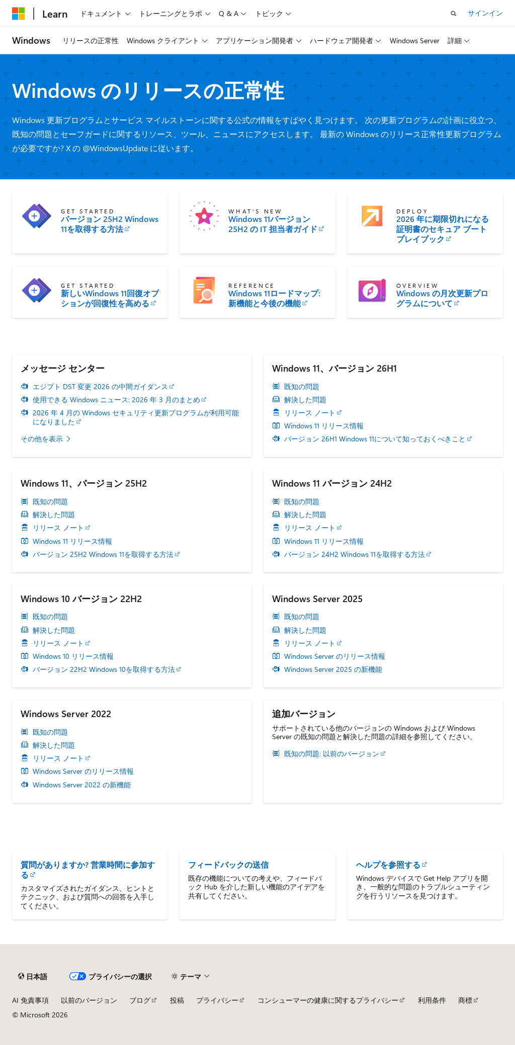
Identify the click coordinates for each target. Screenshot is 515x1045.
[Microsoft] (18, 13)
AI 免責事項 (30, 1000)
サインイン (485, 13)
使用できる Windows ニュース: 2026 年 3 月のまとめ (116, 399)
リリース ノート (309, 412)
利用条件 (432, 1000)
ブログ (139, 1000)
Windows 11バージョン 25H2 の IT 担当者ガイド (272, 224)
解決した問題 (305, 399)
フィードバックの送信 (228, 864)
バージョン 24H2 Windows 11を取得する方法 (354, 554)
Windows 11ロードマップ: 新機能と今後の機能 (274, 298)
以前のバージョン (89, 1000)
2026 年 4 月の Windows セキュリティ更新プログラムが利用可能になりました (136, 417)
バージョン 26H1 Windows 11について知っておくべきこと (375, 438)
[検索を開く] (454, 14)
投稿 (177, 1000)
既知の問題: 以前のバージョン (331, 753)
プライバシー (217, 1000)
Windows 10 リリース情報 (73, 656)
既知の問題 (301, 386)
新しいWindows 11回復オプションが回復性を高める (110, 298)
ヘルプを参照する (388, 864)
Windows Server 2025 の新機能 (333, 669)
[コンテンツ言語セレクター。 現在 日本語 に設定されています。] (32, 977)
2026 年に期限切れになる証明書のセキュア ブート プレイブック (442, 229)
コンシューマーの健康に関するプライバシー (328, 1000)
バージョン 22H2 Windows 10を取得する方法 (104, 669)
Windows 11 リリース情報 (324, 425)
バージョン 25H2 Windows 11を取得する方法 (109, 224)
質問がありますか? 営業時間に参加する (88, 869)
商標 (465, 1000)
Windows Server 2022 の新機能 (82, 784)
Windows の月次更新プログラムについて (442, 298)
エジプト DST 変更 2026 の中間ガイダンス (100, 386)
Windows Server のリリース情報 (334, 656)
